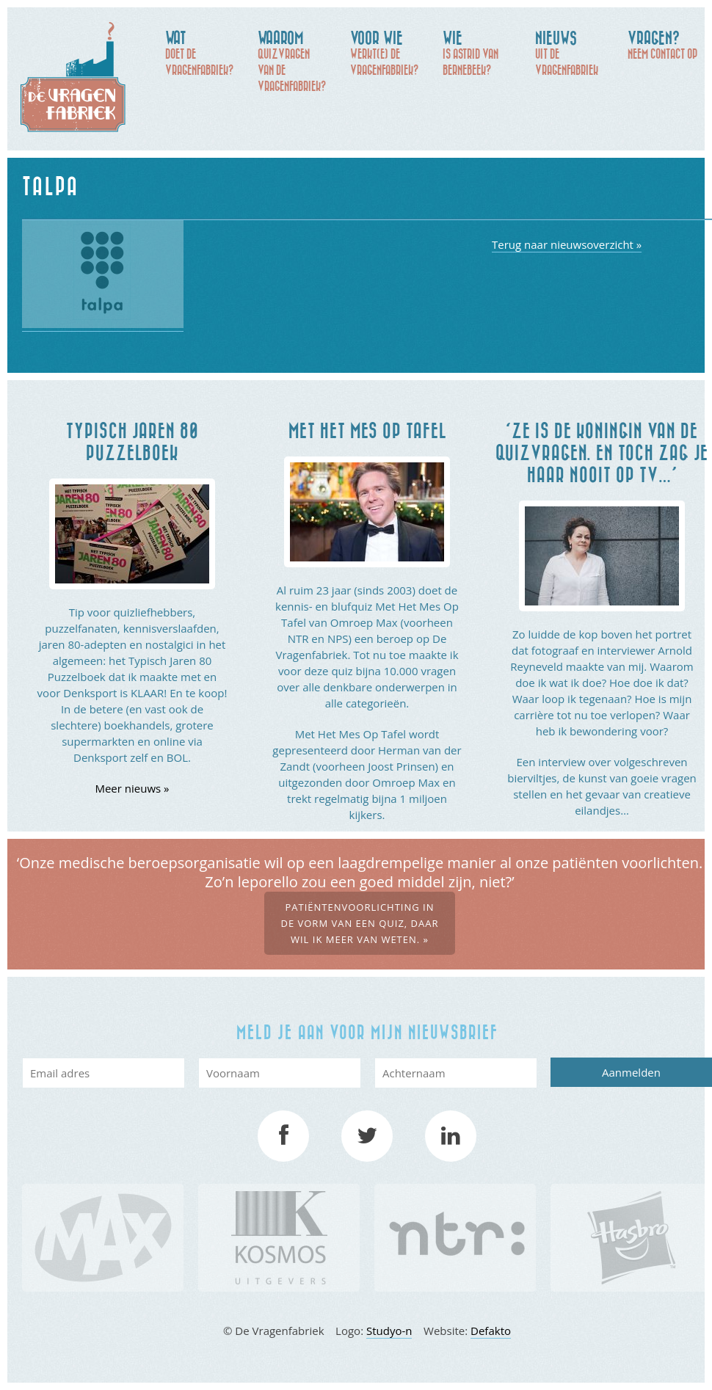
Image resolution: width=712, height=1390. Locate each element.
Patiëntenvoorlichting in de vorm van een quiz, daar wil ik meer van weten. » (359, 923)
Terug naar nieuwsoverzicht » (567, 244)
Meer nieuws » (132, 788)
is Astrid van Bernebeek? (481, 52)
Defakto (491, 1330)
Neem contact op (666, 44)
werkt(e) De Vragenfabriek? (389, 52)
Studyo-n (389, 1330)
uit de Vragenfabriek (574, 52)
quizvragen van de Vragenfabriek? (296, 60)
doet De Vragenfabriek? (204, 52)
